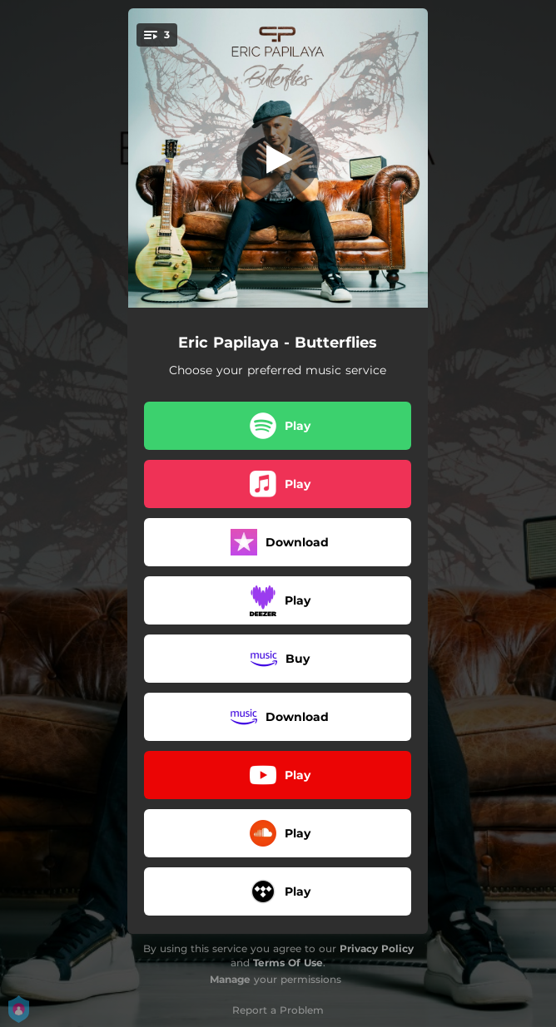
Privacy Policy (377, 948)
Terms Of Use (288, 962)
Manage (230, 979)
